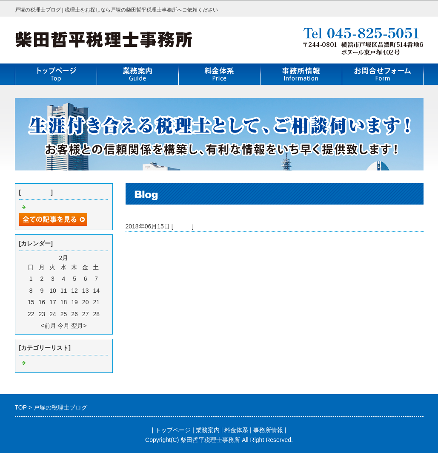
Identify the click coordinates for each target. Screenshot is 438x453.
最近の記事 (36, 192)
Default (182, 226)
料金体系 (236, 430)
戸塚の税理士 (143, 240)
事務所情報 (268, 430)
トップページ (173, 430)
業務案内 (208, 430)
